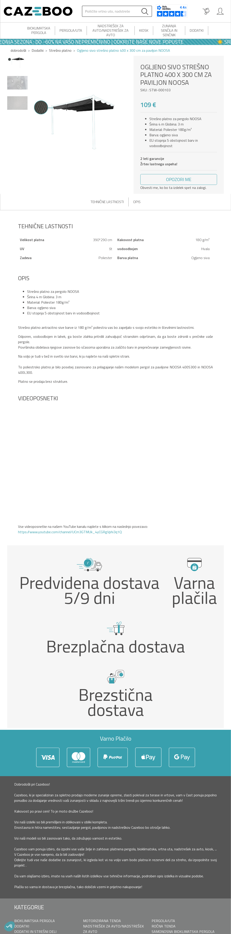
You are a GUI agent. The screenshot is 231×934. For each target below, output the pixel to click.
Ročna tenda (164, 926)
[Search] (110, 11)
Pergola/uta (71, 30)
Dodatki (196, 30)
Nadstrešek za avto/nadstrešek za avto (110, 30)
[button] (178, 179)
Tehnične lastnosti (107, 201)
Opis (137, 201)
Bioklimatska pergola (38, 30)
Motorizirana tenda (102, 920)
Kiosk (143, 30)
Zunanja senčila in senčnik (169, 30)
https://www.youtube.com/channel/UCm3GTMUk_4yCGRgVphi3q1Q (70, 532)
